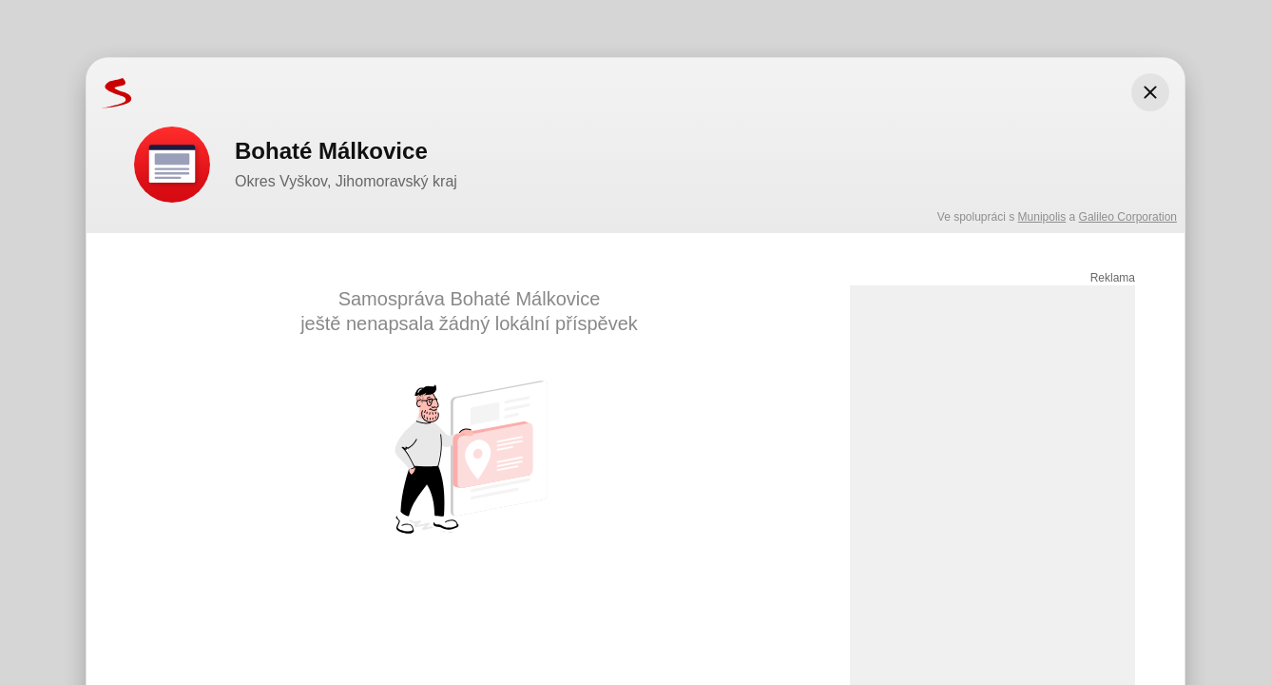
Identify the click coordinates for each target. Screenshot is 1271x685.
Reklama (1112, 277)
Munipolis (1042, 217)
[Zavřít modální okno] (1150, 92)
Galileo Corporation (1128, 217)
